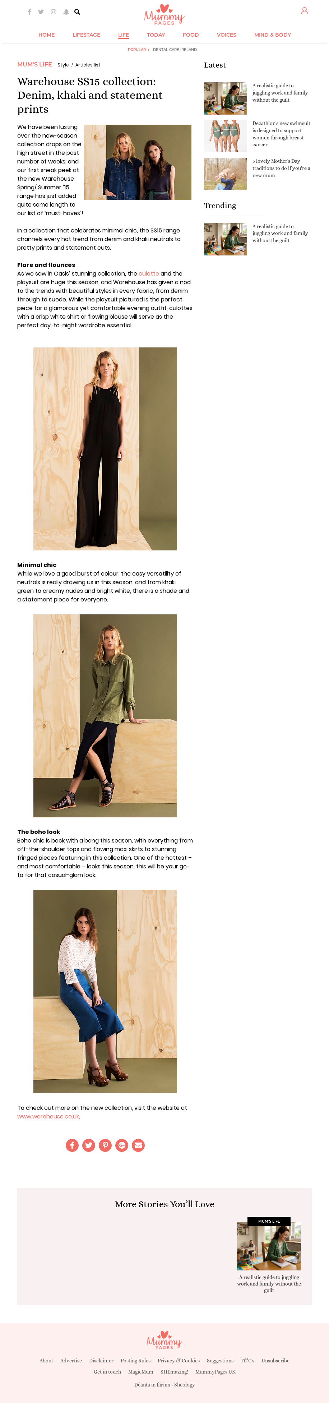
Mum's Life (34, 64)
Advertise (71, 1360)
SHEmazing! (174, 1372)
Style (63, 65)
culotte (149, 273)
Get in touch (107, 1372)
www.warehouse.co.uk (48, 1116)
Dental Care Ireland (175, 49)
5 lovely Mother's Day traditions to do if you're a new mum (281, 168)
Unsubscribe (275, 1360)
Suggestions (220, 1360)
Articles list (88, 65)
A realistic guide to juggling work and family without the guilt (280, 92)
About (46, 1360)
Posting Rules (135, 1360)
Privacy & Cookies (179, 1360)
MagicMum (140, 1372)
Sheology (184, 1385)
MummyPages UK (215, 1372)
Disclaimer (101, 1360)
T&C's (247, 1360)
